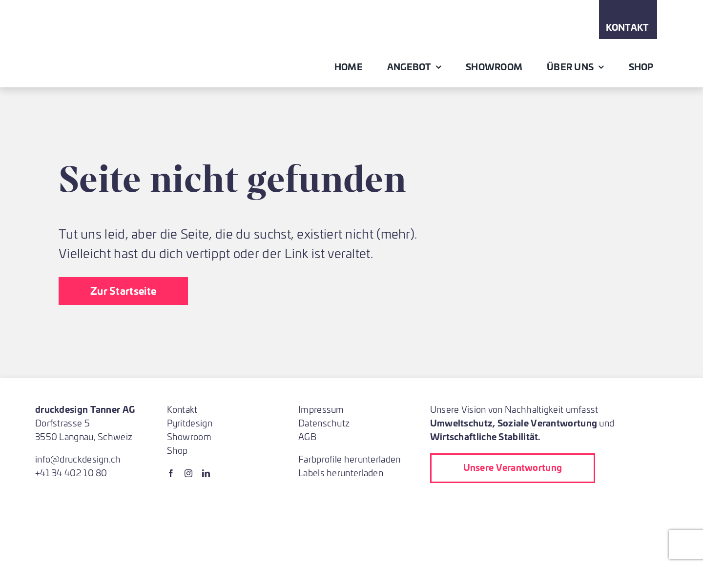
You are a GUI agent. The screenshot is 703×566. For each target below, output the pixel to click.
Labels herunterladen (340, 472)
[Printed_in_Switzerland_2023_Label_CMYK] (495, 502)
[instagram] (188, 473)
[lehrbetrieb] (438, 502)
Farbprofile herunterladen (349, 459)
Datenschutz (324, 423)
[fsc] (547, 502)
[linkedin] (206, 473)
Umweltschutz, (463, 422)
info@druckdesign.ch (78, 459)
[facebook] (171, 473)
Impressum (321, 409)
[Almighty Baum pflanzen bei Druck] (449, 526)
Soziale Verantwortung (547, 422)
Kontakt (182, 409)
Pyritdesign (189, 423)
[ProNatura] (503, 526)
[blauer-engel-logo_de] (606, 502)
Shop (177, 450)
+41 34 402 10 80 (71, 472)
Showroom (189, 436)
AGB (307, 436)
